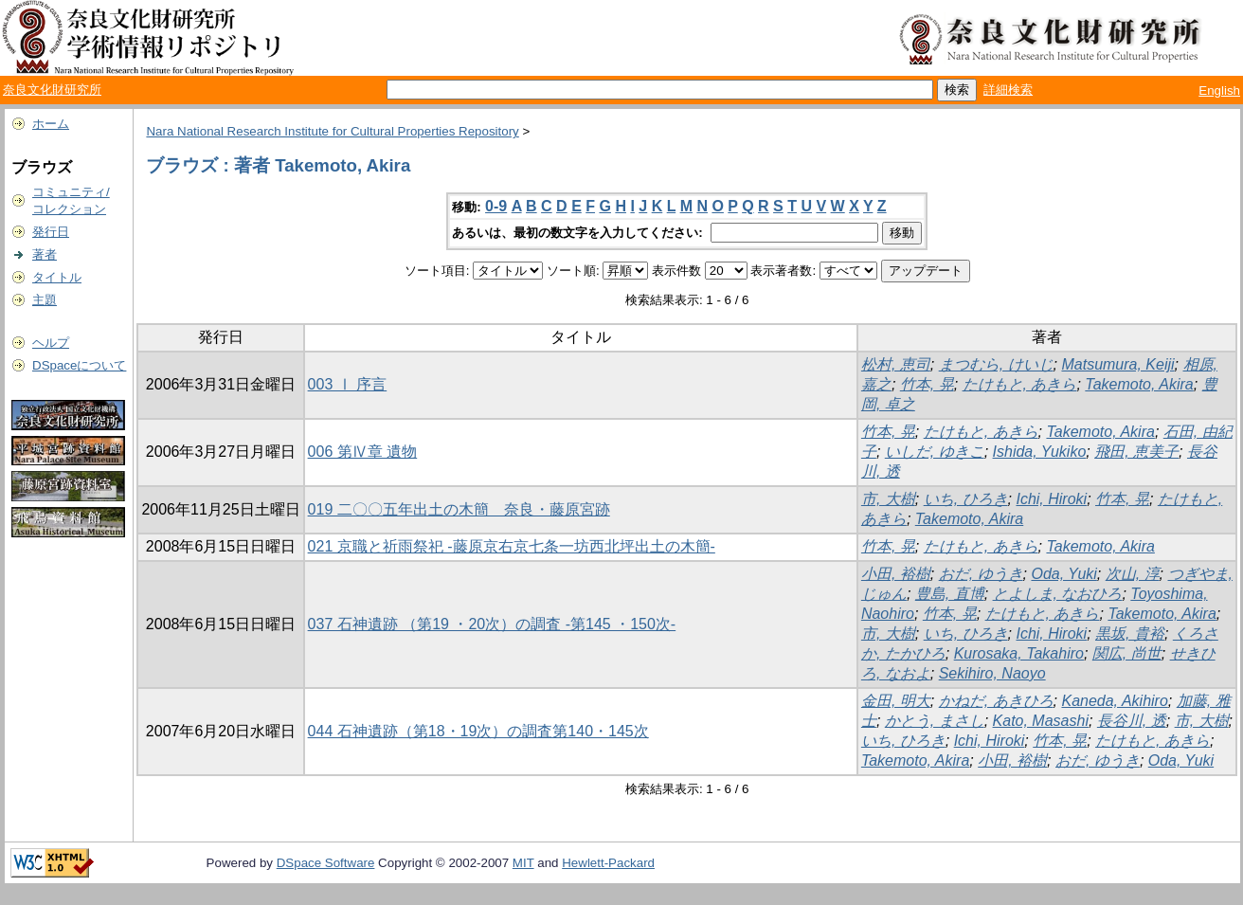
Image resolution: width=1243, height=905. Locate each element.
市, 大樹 (888, 499)
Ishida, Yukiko (1040, 451)
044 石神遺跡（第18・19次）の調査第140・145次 (478, 731)
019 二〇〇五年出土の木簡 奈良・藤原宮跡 (459, 509)
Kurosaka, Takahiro (1019, 653)
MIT (523, 863)
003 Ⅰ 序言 (347, 384)
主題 (44, 300)
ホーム (50, 124)
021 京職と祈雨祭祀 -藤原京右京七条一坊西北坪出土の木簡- (511, 546)
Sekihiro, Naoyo (992, 673)
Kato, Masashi (1041, 721)
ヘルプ (50, 342)
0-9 (496, 206)
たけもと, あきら (1020, 384)
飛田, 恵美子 (1136, 451)
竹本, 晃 (927, 384)
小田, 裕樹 (895, 574)
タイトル (56, 277)
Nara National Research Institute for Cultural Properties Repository (332, 131)
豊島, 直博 (949, 594)
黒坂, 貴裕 (1129, 633)
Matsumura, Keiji (1117, 364)
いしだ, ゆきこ (934, 451)
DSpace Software (326, 863)
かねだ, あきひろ (996, 701)
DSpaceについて (79, 365)
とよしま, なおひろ (1058, 594)
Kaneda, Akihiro (1114, 701)
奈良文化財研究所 (52, 89)
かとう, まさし (934, 721)
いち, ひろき (966, 499)
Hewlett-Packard (608, 863)
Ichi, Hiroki (1051, 499)
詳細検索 (1008, 89)
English (1219, 90)
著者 (44, 254)
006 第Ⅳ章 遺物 (363, 451)
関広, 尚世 (1127, 653)
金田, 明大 (895, 701)
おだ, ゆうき (981, 574)
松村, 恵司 (895, 364)
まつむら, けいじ (996, 364)
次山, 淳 (1133, 574)
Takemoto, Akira (1139, 384)
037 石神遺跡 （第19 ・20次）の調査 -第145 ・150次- (492, 624)
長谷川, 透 (1131, 721)
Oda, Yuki (1063, 574)
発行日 (50, 232)
